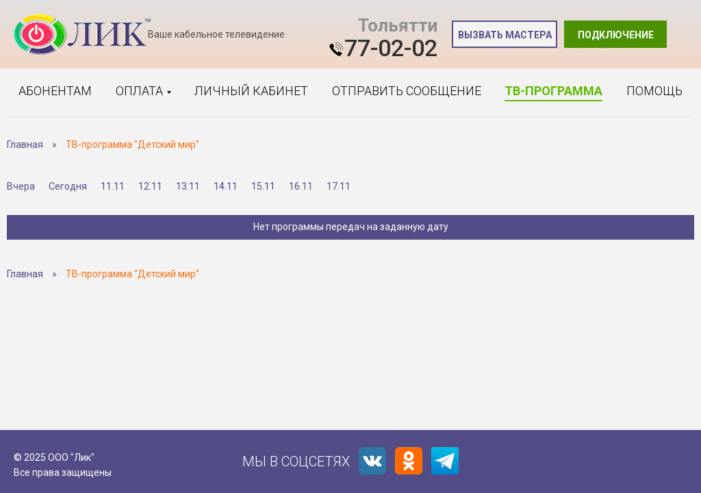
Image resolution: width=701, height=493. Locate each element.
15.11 (263, 186)
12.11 (150, 186)
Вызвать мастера (505, 34)
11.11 (113, 186)
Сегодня (68, 186)
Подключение (616, 34)
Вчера (21, 186)
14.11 (226, 186)
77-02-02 (390, 48)
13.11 (188, 186)
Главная (25, 144)
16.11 (301, 186)
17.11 (338, 186)
